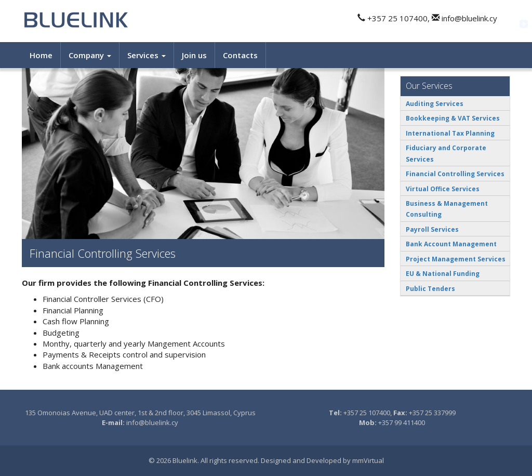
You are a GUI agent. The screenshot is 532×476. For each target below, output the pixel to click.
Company (90, 55)
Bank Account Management (451, 244)
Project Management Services (456, 259)
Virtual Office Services (443, 188)
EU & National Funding (443, 273)
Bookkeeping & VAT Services (453, 118)
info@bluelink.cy (152, 422)
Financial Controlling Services (455, 173)
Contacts (240, 55)
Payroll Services (432, 229)
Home (41, 55)
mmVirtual (368, 460)
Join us (194, 55)
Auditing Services (434, 103)
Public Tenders (430, 288)
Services (146, 55)
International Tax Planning (450, 133)
